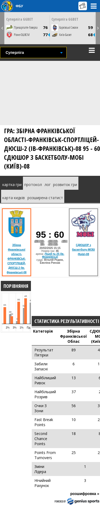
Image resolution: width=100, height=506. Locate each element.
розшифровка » (84, 494)
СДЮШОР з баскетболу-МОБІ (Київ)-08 (83, 250)
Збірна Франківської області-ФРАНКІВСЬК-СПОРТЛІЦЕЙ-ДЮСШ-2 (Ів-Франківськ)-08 (16, 259)
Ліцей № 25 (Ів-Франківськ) (53, 255)
